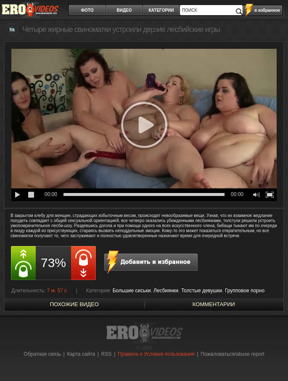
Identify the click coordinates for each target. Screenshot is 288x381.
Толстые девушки (201, 291)
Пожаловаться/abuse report (232, 354)
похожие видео (74, 304)
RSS (106, 354)
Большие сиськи (132, 291)
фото (87, 10)
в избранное (267, 10)
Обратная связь (42, 354)
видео (124, 10)
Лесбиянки (165, 291)
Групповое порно (244, 291)
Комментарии (214, 304)
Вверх (272, 360)
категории (161, 10)
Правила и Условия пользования (156, 354)
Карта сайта (81, 354)
